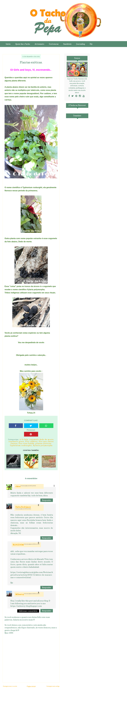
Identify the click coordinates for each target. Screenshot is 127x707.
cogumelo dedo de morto (41, 439)
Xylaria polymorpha (42, 445)
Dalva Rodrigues (23, 507)
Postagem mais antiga (53, 686)
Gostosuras (54, 44)
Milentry (19, 594)
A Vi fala (24, 439)
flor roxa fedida (26, 443)
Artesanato (39, 44)
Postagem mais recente (10, 686)
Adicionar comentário (28, 611)
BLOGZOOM (18, 545)
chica (17, 486)
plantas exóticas (43, 443)
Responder (46, 500)
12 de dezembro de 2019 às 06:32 (28, 485)
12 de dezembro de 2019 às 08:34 (23, 508)
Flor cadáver (31, 441)
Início (8, 44)
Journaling (80, 44)
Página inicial (31, 686)
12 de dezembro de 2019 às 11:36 (31, 544)
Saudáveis (67, 44)
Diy (91, 44)
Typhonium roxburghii (21, 445)
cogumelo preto (16, 441)
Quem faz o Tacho (22, 44)
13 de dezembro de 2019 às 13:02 (31, 593)
